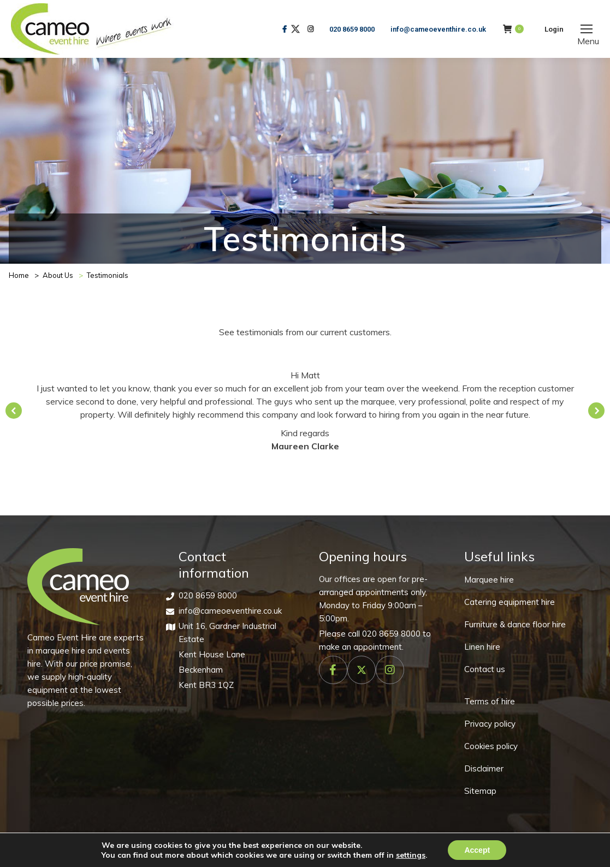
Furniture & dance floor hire (515, 624)
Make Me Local (456, 853)
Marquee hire (489, 579)
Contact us (484, 669)
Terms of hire (489, 701)
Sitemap (480, 791)
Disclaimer (484, 768)
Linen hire (482, 647)
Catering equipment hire (509, 602)
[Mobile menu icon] (586, 29)
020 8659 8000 (352, 29)
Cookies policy (491, 746)
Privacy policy (490, 723)
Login (554, 29)
